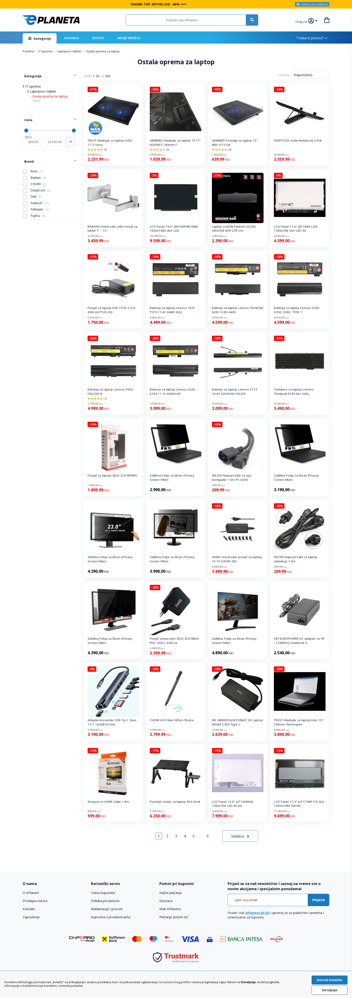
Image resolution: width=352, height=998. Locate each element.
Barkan (34, 170)
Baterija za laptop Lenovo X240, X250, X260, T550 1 (297, 310)
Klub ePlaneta (170, 909)
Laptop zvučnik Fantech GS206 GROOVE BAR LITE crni (234, 228)
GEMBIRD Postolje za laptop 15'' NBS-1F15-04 (235, 142)
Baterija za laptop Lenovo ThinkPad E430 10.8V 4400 (237, 310)
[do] (55, 136)
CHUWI (34, 176)
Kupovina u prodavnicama (110, 917)
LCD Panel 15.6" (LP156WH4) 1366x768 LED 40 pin (232, 804)
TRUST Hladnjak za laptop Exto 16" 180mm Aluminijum (298, 722)
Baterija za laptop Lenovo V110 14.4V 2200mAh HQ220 (234, 391)
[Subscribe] (318, 900)
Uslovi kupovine (103, 892)
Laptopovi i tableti (69, 51)
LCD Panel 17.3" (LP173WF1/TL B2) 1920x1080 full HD (299, 804)
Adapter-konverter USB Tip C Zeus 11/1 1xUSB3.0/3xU (112, 722)
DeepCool (37, 182)
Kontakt (29, 909)
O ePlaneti (31, 892)
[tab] (54, 883)
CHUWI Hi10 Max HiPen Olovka (172, 720)
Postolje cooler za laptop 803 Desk (175, 802)
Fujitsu (34, 208)
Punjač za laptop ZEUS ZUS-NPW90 (112, 475)
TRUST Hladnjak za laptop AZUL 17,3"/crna (110, 142)
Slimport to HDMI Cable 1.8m (108, 802)
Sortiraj (284, 75)
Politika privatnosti (105, 900)
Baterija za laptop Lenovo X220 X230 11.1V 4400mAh (172, 391)
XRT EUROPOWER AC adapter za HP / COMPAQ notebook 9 (299, 641)
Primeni (70, 136)
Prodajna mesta (35, 900)
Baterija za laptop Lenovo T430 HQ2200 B (110, 391)
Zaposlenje (31, 917)
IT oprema (46, 51)
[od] (33, 136)
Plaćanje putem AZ (173, 917)
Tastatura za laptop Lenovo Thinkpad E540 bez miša (294, 391)
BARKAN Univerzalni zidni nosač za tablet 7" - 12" (112, 228)
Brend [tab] (27, 154)
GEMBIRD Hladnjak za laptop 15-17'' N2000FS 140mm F (175, 142)
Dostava (165, 900)
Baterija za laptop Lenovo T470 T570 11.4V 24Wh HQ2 (172, 310)
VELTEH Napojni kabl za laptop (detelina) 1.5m (295, 559)
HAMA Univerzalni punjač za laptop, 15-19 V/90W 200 (237, 559)
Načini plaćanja (170, 892)
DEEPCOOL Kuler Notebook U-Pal (297, 140)
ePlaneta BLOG (257, 913)
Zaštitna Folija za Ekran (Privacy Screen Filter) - (172, 477)
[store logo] (51, 20)
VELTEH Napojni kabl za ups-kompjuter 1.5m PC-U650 (232, 477)
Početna (29, 51)
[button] (301, 21)
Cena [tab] (27, 116)
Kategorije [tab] (31, 74)
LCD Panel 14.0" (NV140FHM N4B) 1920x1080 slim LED (174, 228)
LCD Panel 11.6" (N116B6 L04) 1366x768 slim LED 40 (295, 228)
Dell (32, 189)
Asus (33, 163)
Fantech (36, 195)
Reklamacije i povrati (107, 909)
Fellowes (36, 202)
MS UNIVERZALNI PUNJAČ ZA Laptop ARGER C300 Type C (237, 722)
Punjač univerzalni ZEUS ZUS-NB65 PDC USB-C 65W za (174, 641)
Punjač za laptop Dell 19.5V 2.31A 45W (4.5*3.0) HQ (112, 310)
